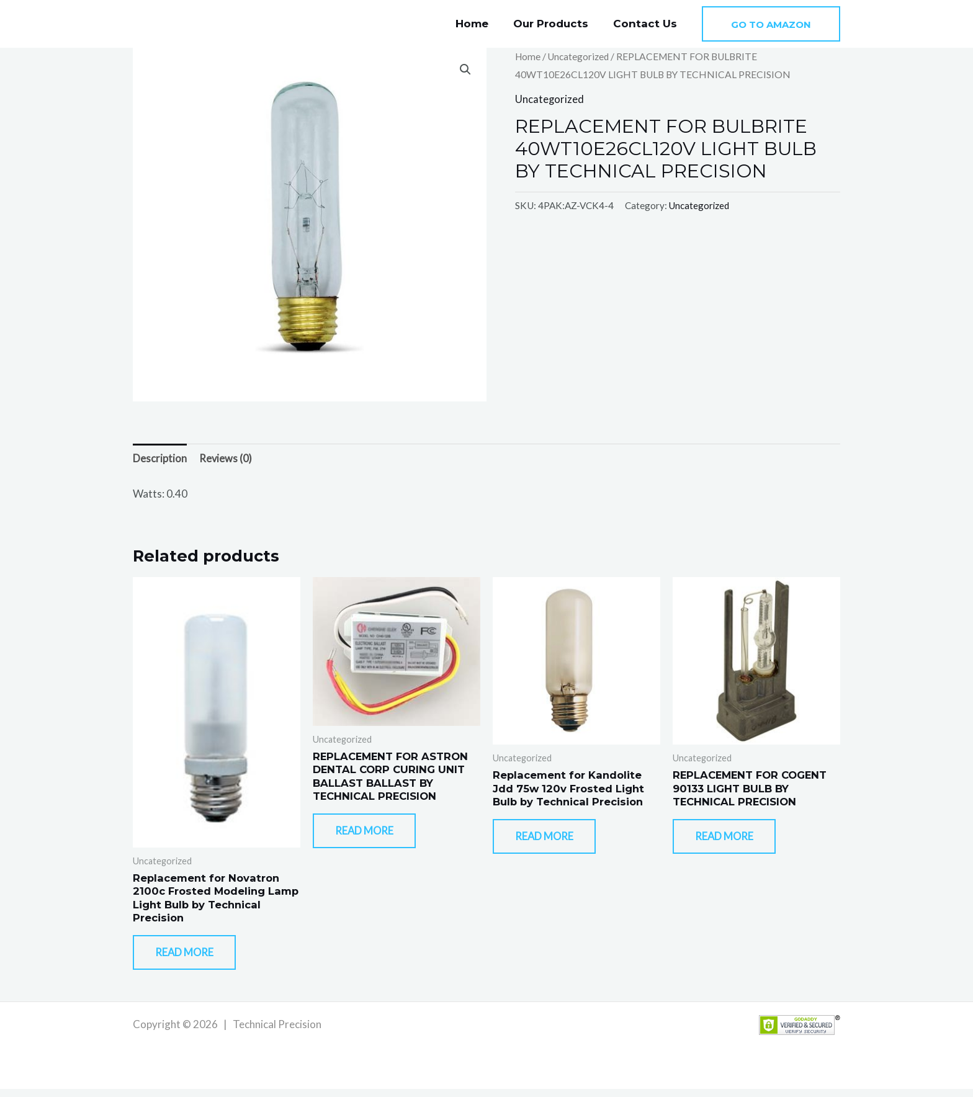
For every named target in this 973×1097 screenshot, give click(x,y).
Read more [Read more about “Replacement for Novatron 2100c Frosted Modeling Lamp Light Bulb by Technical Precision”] (192, 958)
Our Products (556, 23)
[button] (771, 24)
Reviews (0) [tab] (226, 458)
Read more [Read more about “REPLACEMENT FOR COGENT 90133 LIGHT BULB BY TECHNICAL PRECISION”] (731, 841)
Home (481, 23)
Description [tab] (160, 458)
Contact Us (647, 23)
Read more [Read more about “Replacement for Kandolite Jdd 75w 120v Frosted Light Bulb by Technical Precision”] (551, 841)
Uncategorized (580, 56)
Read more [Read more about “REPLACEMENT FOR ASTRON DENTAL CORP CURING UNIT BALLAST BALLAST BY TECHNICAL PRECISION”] (371, 836)
